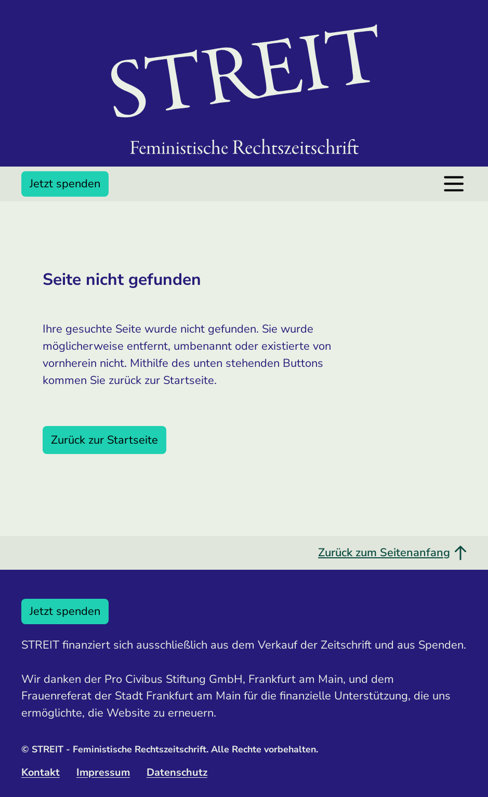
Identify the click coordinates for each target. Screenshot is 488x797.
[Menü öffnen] (454, 184)
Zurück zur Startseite (104, 440)
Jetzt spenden (65, 183)
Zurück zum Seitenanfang (392, 552)
